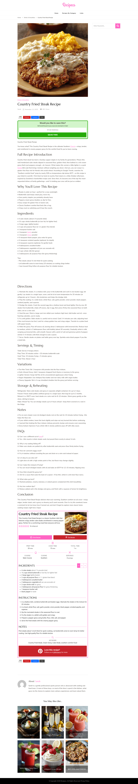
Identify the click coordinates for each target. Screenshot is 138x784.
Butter (20, 168)
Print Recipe (35, 537)
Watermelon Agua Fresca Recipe (29, 769)
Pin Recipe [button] (70, 537)
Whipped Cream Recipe (52, 769)
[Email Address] (52, 130)
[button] (20, 526)
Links (81, 13)
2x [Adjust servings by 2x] (82, 565)
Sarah (19, 109)
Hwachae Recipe (29, 735)
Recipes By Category (69, 13)
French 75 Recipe (53, 735)
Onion (29, 235)
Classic (72, 146)
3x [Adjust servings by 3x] (85, 565)
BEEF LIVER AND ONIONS (77, 769)
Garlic (29, 232)
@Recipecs (57, 652)
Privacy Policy (85, 781)
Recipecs (63, 781)
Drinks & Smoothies (23, 100)
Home (56, 13)
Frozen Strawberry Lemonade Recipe (76, 735)
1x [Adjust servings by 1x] (78, 565)
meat (41, 436)
